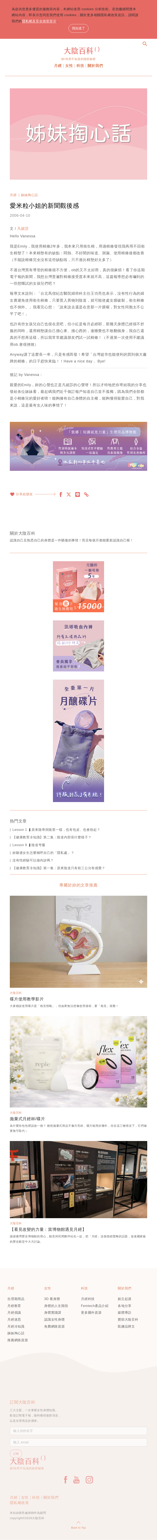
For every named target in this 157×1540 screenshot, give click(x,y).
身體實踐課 (52, 1312)
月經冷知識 (16, 1326)
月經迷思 (14, 1319)
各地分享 (124, 1306)
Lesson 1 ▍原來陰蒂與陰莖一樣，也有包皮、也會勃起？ (56, 830)
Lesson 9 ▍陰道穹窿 (28, 845)
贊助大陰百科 (128, 1319)
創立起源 (124, 1299)
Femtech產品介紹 (95, 1306)
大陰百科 (16, 993)
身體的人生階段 (56, 1306)
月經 (58, 66)
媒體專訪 (124, 1312)
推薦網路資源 (17, 1340)
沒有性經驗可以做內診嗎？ (33, 860)
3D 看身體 (52, 1299)
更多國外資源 (91, 1312)
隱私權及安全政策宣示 (43, 21)
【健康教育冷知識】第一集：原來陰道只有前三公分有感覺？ (58, 868)
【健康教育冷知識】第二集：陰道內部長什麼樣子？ (51, 837)
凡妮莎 (23, 229)
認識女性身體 (54, 1319)
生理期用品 (16, 1299)
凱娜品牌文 (126, 1326)
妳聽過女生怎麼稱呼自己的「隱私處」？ (43, 852)
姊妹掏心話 (29, 195)
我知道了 (78, 28)
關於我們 (95, 66)
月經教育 (14, 1306)
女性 (69, 66)
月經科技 (88, 1299)
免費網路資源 (54, 1326)
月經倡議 (14, 1312)
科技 (80, 66)
